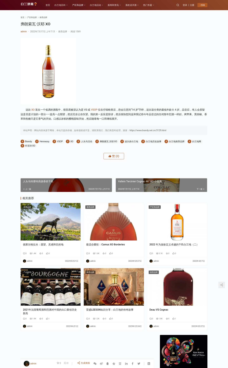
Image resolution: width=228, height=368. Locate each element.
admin (24, 31)
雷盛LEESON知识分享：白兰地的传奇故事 (87, 297)
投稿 (202, 5)
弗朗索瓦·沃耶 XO (108, 150)
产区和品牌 (81, 5)
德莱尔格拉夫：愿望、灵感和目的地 (40, 243)
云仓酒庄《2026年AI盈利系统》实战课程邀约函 (171, 325)
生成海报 (84, 363)
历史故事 (69, 349)
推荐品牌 (62, 31)
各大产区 (55, 349)
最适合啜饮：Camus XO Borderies (81, 243)
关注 (176, 112)
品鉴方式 (112, 349)
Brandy (28, 150)
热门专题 (151, 5)
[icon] (195, 352)
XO (33, 109)
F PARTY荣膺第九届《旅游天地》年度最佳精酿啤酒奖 (196, 325)
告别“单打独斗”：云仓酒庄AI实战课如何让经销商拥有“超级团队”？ (192, 213)
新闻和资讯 (117, 5)
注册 (192, 5)
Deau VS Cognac (123, 295)
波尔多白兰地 (131, 150)
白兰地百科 (63, 5)
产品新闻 (27, 270)
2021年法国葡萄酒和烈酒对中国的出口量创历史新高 (41, 297)
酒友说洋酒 (134, 5)
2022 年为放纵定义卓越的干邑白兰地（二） (132, 243)
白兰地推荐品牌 (56, 154)
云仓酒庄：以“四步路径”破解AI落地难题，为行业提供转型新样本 (191, 199)
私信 (190, 112)
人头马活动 (86, 150)
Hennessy (44, 150)
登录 (185, 5)
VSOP (94, 109)
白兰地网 (76, 154)
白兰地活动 (99, 5)
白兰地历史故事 (33, 154)
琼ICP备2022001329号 (90, 354)
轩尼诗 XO (93, 154)
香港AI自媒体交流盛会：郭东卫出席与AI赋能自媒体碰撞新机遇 (191, 184)
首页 (51, 5)
